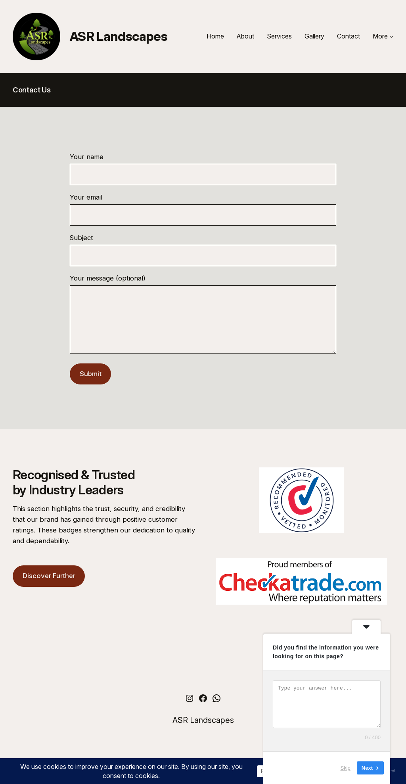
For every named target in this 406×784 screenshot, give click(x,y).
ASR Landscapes (118, 36)
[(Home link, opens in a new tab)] (36, 36)
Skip (345, 768)
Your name (203, 169)
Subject (203, 250)
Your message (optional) (203, 321)
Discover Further (49, 588)
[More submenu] (391, 36)
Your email (203, 209)
